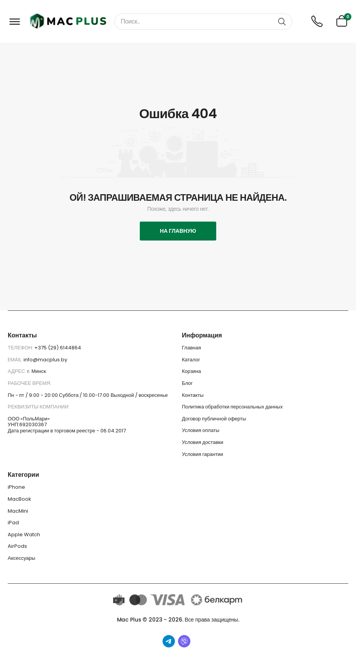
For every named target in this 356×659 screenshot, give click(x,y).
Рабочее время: (29, 383)
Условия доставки (202, 442)
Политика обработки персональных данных (232, 406)
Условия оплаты (200, 430)
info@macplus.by (45, 359)
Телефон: (21, 347)
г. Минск (36, 371)
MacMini (18, 511)
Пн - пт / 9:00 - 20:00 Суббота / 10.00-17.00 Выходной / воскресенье (88, 395)
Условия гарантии (202, 454)
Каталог (191, 359)
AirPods (17, 546)
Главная (191, 347)
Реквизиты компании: (39, 406)
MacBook (19, 499)
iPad (13, 522)
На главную (178, 231)
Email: (16, 359)
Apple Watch (24, 534)
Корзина (191, 371)
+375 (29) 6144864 (57, 347)
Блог (187, 383)
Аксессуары (21, 558)
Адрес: (17, 371)
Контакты (192, 395)
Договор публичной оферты (214, 418)
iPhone (16, 487)
